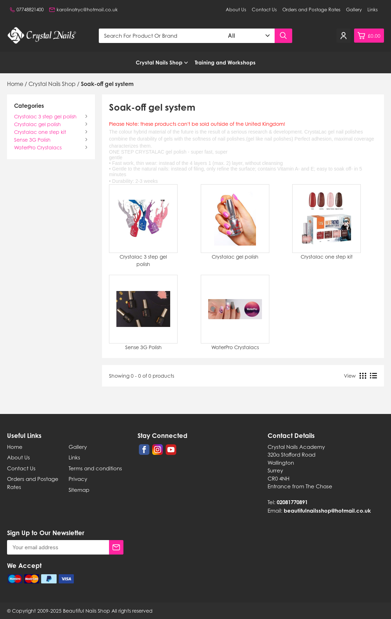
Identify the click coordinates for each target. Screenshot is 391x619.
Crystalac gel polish (37, 124)
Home (15, 447)
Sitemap (79, 490)
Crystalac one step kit (40, 132)
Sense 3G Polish (32, 140)
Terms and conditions (95, 468)
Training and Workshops (225, 62)
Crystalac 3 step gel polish (45, 116)
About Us (236, 9)
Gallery (354, 9)
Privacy (78, 479)
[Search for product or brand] (161, 36)
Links (372, 9)
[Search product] (283, 36)
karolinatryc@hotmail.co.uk (83, 9)
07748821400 (27, 9)
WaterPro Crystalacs (38, 147)
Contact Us (264, 9)
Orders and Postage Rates (311, 9)
